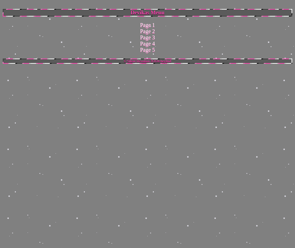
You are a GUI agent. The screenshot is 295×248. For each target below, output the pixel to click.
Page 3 (147, 37)
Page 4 (147, 43)
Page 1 (147, 25)
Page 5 (147, 50)
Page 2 (147, 31)
